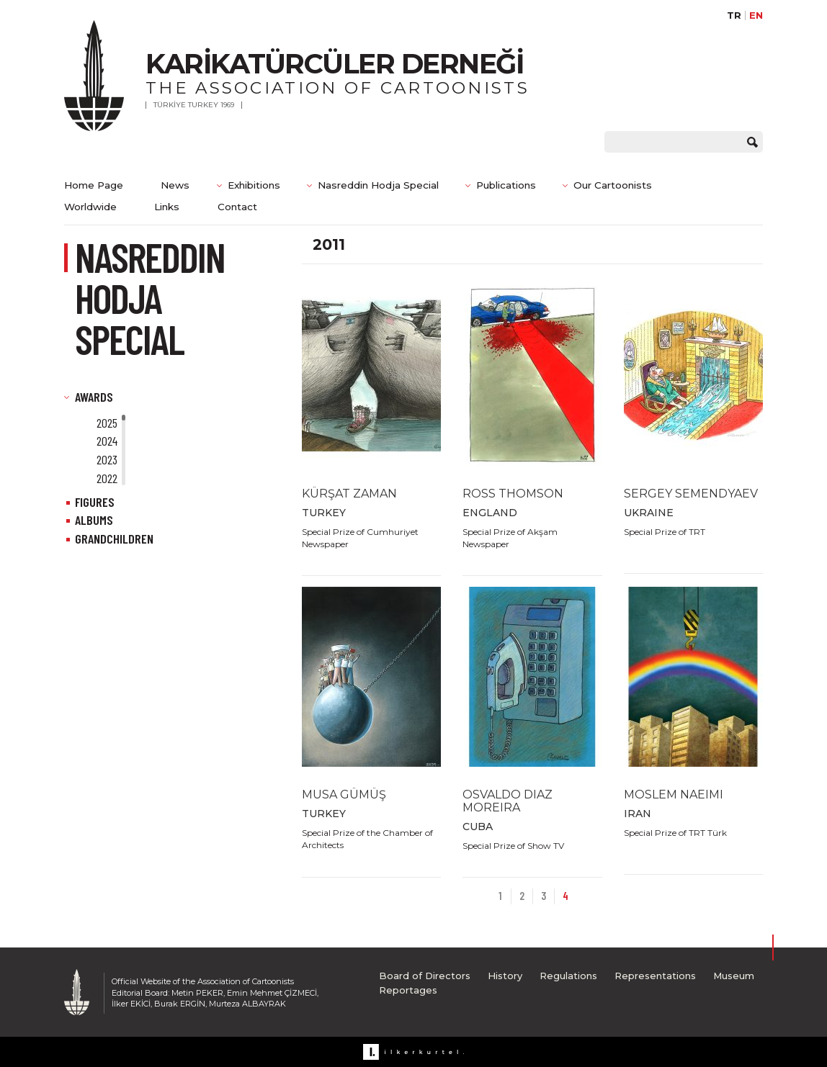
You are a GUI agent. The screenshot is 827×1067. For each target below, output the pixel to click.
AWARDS (94, 397)
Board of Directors (424, 975)
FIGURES (95, 502)
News (175, 185)
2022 (107, 478)
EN (756, 15)
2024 (107, 441)
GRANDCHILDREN (114, 538)
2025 (107, 423)
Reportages (408, 990)
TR (734, 15)
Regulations (568, 975)
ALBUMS (94, 520)
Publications (506, 185)
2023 (107, 459)
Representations (655, 975)
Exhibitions (254, 185)
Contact (237, 206)
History (505, 975)
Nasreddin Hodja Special (378, 185)
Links (166, 206)
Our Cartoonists (612, 185)
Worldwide (90, 206)
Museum (733, 975)
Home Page (93, 185)
